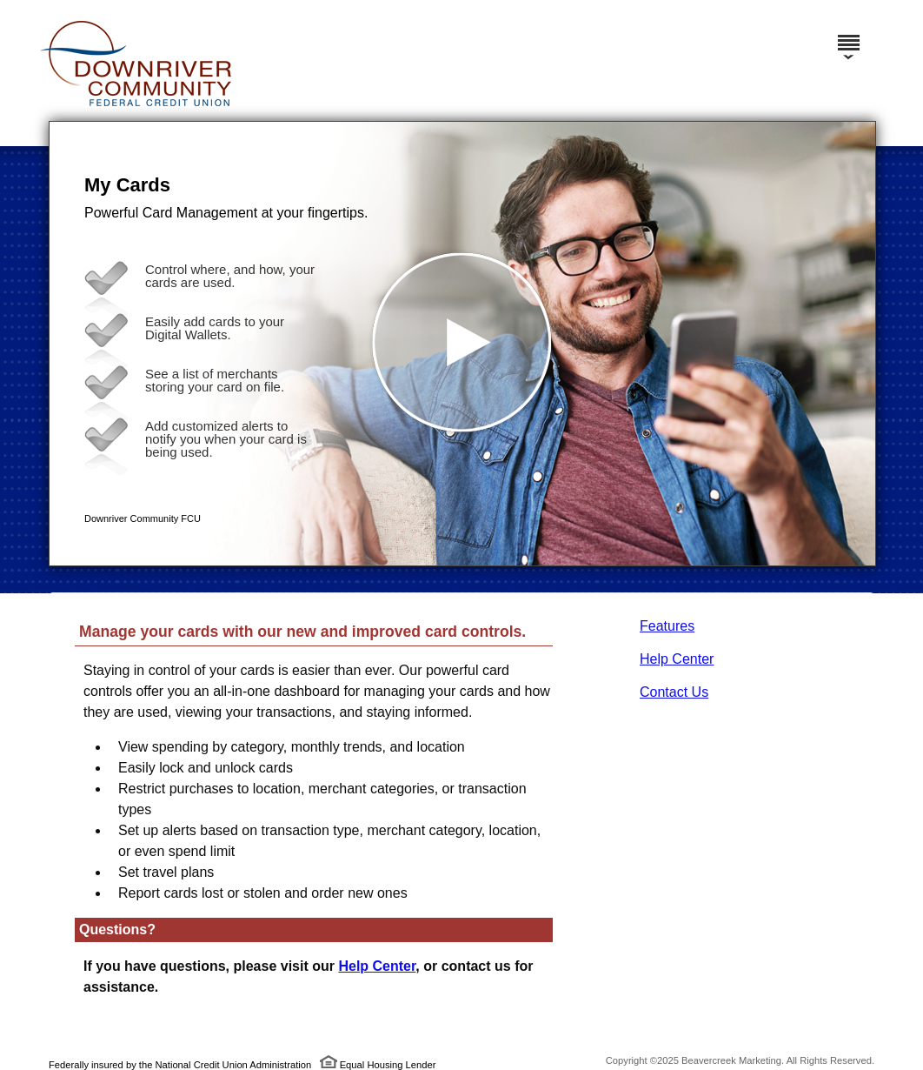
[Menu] (848, 35)
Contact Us (674, 692)
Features (667, 626)
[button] (462, 343)
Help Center (677, 659)
